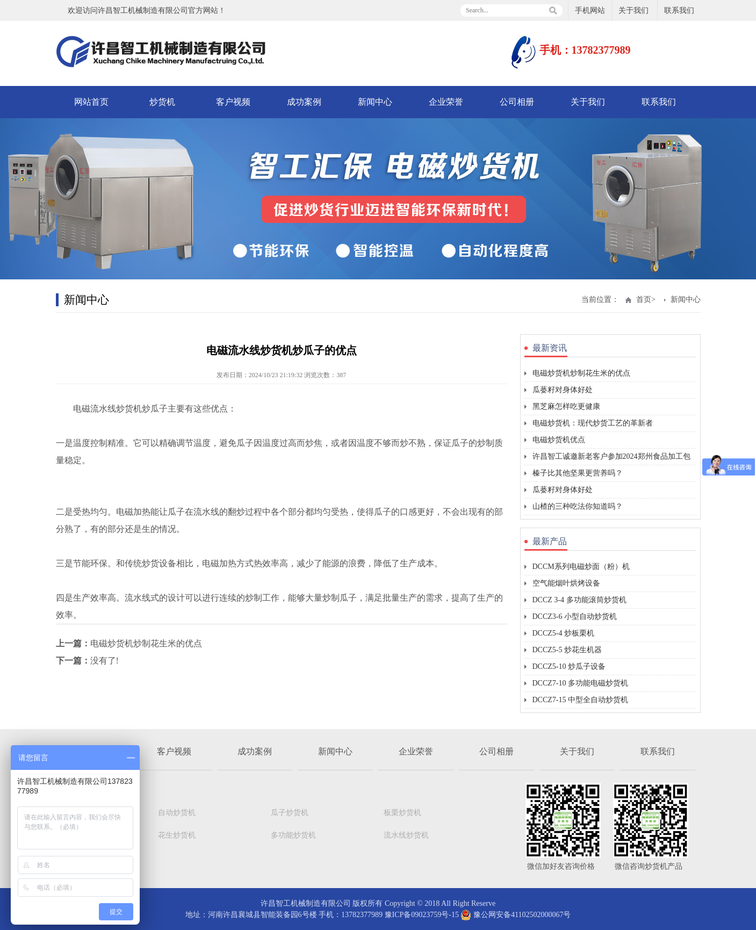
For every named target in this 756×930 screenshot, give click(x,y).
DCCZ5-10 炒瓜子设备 (569, 666)
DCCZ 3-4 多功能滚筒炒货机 (579, 600)
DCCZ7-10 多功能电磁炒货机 (580, 683)
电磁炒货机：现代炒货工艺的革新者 (592, 423)
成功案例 (304, 101)
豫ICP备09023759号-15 (422, 915)
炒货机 (162, 101)
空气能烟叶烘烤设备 (566, 583)
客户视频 (233, 101)
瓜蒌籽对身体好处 (562, 390)
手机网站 (590, 10)
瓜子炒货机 (289, 813)
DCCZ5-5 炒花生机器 (567, 650)
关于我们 (633, 10)
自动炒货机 (177, 813)
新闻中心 (375, 101)
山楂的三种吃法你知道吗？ (577, 506)
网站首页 (91, 101)
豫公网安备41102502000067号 (515, 915)
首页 (643, 299)
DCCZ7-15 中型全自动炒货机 (580, 700)
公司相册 (517, 101)
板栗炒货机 (402, 813)
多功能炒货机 (293, 835)
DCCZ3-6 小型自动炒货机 (574, 616)
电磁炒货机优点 (558, 440)
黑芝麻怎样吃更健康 (566, 406)
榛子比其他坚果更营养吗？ (577, 473)
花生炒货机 (177, 835)
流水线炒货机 (406, 835)
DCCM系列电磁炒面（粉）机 (581, 567)
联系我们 (679, 10)
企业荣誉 (446, 101)
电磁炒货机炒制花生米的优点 (146, 643)
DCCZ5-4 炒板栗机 (563, 633)
